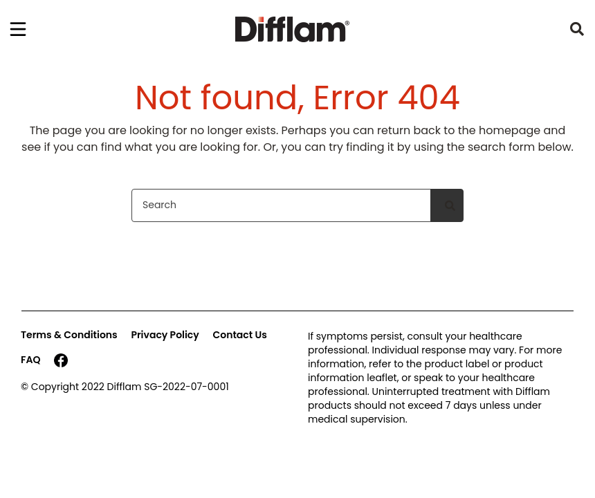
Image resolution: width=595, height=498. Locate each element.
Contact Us (240, 335)
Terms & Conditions (69, 335)
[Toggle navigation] (18, 29)
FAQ (30, 360)
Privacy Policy (165, 335)
